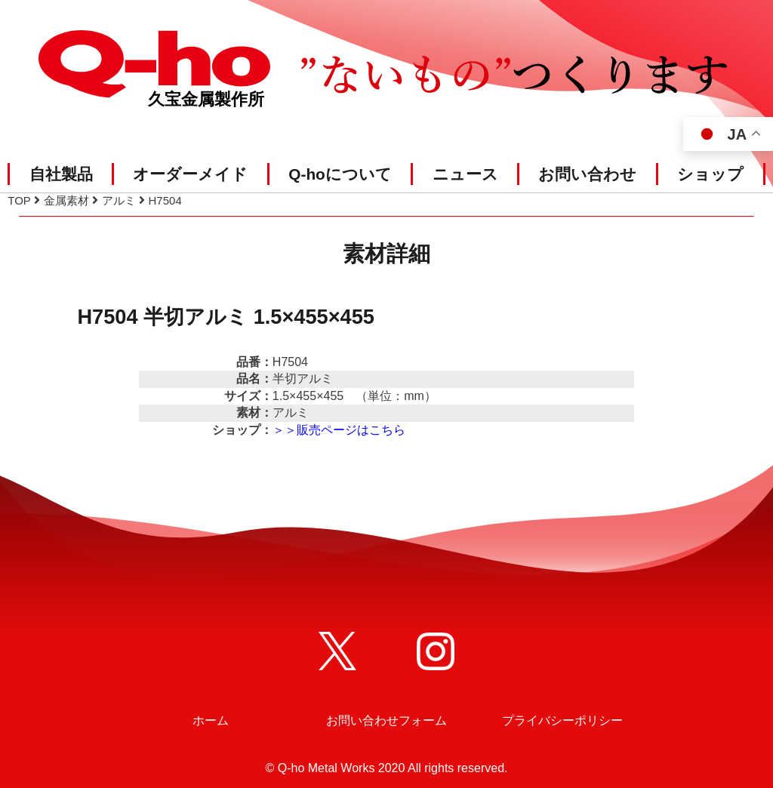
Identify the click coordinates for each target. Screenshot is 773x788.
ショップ (710, 174)
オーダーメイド (190, 174)
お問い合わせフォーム (386, 720)
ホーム (210, 720)
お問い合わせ (587, 174)
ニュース (465, 174)
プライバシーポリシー (562, 720)
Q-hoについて (340, 174)
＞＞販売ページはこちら (339, 429)
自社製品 (61, 174)
